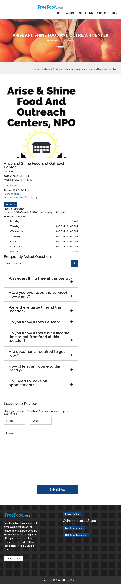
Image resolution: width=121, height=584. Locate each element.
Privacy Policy (72, 514)
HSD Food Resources (75, 535)
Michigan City (60, 68)
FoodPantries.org (74, 528)
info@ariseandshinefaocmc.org (20, 197)
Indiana (46, 68)
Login (113, 13)
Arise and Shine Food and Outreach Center (93, 68)
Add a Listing (13, 558)
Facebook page (12, 193)
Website (10, 204)
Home (58, 13)
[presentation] (28, 479)
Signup (101, 13)
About (70, 13)
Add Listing (86, 13)
